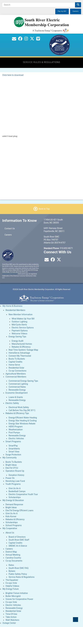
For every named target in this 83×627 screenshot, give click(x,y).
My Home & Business (12, 306)
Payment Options (20, 330)
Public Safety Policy (18, 574)
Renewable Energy (17, 390)
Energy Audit (17, 341)
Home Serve (14, 365)
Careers (8, 235)
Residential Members (15, 310)
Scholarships (15, 497)
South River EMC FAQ (18, 568)
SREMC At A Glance (18, 546)
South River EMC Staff (19, 540)
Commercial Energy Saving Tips (23, 381)
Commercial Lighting (18, 384)
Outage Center (9, 623)
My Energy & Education (13, 500)
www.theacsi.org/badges (9, 274)
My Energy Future (11, 589)
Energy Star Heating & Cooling (22, 420)
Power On (10, 478)
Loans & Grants (16, 397)
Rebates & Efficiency (21, 347)
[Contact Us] (14, 39)
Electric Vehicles (16, 438)
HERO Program (15, 426)
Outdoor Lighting (19, 321)
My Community (10, 457)
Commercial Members (16, 377)
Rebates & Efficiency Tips (17, 413)
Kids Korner (11, 516)
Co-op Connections (17, 371)
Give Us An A (15, 488)
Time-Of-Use (11, 614)
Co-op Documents (14, 561)
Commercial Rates (17, 387)
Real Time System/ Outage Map (23, 350)
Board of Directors (17, 537)
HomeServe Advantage (19, 353)
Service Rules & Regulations (21, 577)
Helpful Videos (12, 586)
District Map (11, 552)
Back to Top (44, 209)
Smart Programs (13, 441)
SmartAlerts (14, 448)
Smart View (14, 451)
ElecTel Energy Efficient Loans (19, 510)
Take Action (11, 617)
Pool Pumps (14, 432)
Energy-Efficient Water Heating (23, 417)
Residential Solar (16, 368)
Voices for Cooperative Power (19, 599)
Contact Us (9, 228)
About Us (10, 532)
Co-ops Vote (11, 583)
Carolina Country (13, 558)
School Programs (14, 525)
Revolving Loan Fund (15, 481)
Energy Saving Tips (17, 336)
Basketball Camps (17, 491)
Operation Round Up (15, 471)
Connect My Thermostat (20, 356)
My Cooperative (10, 528)
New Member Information (21, 314)
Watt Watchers (12, 620)
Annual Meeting (13, 555)
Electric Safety (12, 403)
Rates (11, 565)
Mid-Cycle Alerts (19, 324)
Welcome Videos (19, 333)
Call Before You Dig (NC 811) (22, 410)
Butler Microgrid (13, 596)
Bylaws (12, 571)
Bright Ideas (11, 465)
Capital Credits (15, 362)
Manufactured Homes (22, 344)
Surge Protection (13, 454)
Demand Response (14, 504)
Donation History (16, 475)
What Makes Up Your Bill (23, 318)
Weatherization (15, 429)
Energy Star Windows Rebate (22, 423)
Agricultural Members (16, 374)
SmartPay (13, 445)
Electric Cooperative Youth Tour (23, 494)
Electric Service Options (23, 327)
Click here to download (12, 75)
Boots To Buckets (17, 359)
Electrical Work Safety (19, 407)
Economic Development (17, 393)
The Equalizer (12, 580)
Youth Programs (13, 484)
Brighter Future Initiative (17, 593)
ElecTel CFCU (12, 468)
